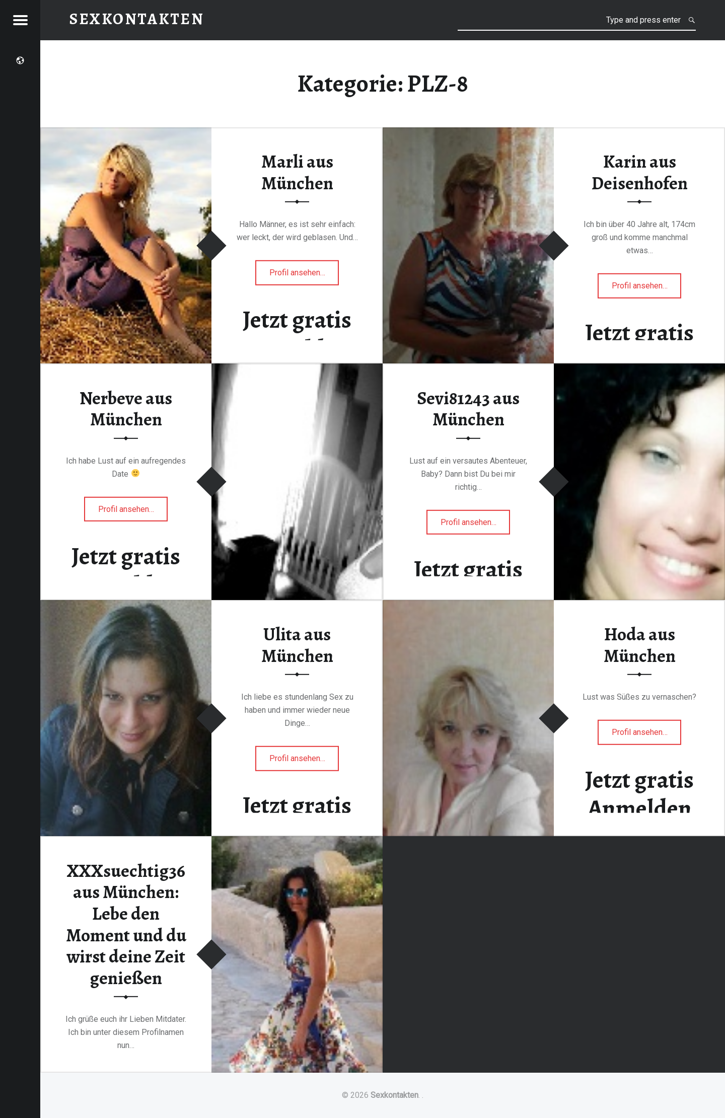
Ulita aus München (297, 645)
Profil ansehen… (304, 275)
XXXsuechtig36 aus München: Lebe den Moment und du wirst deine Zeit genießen (126, 924)
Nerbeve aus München (126, 408)
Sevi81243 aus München (468, 408)
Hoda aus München (640, 645)
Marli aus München (297, 172)
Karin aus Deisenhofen (640, 172)
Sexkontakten (394, 1095)
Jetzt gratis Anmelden (297, 334)
